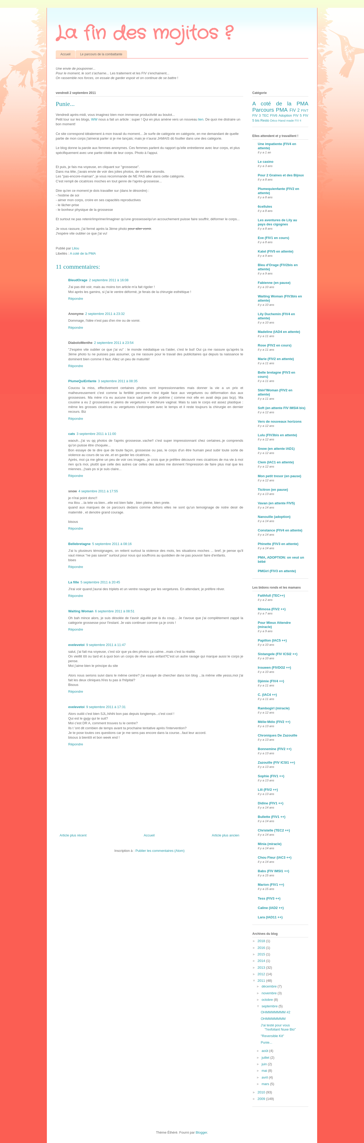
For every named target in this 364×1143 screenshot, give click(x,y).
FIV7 (304, 110)
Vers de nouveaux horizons (280, 421)
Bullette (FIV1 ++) (271, 817)
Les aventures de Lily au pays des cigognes (277, 222)
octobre (268, 1000)
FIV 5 (297, 115)
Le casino (265, 162)
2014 (262, 961)
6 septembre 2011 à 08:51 (115, 611)
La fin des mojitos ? (144, 34)
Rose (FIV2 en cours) (274, 345)
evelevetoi (76, 645)
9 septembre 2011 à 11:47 (106, 645)
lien (200, 119)
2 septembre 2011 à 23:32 (105, 314)
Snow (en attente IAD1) (276, 449)
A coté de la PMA (83, 253)
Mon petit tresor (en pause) (279, 476)
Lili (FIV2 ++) (268, 790)
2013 (262, 968)
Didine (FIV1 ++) (270, 803)
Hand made (286, 120)
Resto (264, 120)
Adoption (285, 115)
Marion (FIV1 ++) (271, 885)
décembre (270, 986)
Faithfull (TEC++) (271, 595)
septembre (270, 1006)
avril (265, 1077)
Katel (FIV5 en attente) (275, 251)
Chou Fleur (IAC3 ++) (274, 857)
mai (265, 1071)
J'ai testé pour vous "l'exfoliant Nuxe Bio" (278, 1027)
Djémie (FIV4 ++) (271, 681)
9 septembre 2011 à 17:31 (106, 707)
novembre (270, 993)
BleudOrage (77, 280)
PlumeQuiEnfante (82, 381)
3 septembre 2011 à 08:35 (117, 381)
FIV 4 (298, 120)
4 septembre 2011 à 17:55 (98, 491)
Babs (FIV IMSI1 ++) (273, 871)
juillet (266, 1058)
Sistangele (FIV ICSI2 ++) (277, 654)
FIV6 (273, 115)
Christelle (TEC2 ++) (274, 830)
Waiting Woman (80, 611)
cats (71, 434)
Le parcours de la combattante (101, 54)
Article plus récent (73, 835)
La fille (73, 582)
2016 (262, 948)
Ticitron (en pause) (273, 490)
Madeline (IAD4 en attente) (279, 332)
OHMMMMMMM (273, 1019)
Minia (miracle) (269, 844)
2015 (262, 954)
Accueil (65, 54)
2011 (262, 981)
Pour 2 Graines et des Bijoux (281, 175)
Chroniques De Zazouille (277, 735)
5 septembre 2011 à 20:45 (100, 582)
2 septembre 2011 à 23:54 (114, 343)
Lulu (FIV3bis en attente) (277, 435)
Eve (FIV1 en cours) (273, 238)
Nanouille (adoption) (274, 517)
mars (266, 1084)
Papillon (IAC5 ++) (272, 640)
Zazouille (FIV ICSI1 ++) (276, 762)
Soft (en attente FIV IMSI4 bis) (281, 408)
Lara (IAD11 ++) (270, 917)
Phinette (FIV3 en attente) (278, 544)
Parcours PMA (270, 110)
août (265, 1051)
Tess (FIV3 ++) (269, 898)
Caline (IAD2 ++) (271, 908)
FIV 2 (295, 110)
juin (265, 1064)
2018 (262, 941)
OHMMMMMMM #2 (275, 1012)
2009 (262, 1099)
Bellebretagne (79, 544)
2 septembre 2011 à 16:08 (109, 280)
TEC (265, 115)
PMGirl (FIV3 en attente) (277, 571)
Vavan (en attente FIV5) (276, 503)
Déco (273, 120)
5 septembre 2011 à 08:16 (112, 544)
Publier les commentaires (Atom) (160, 851)
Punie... (266, 1042)
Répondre (75, 299)
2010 (262, 1092)
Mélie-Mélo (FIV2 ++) (274, 722)
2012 (262, 974)
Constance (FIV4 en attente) (280, 530)
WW (94, 119)
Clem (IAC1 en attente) (276, 462)
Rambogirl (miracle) (274, 708)
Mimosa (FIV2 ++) (272, 609)
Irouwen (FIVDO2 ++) (274, 667)
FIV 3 (256, 115)
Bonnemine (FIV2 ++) (274, 749)
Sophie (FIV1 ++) (271, 776)
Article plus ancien (226, 835)
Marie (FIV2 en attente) (276, 359)
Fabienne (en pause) (274, 283)
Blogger (201, 1132)
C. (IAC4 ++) (267, 695)
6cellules (265, 206)
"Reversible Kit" (272, 1036)
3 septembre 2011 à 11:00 (96, 434)
